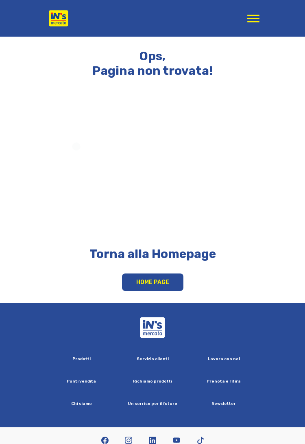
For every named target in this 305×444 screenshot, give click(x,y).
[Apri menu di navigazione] (253, 18)
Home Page (152, 282)
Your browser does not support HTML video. (152, 169)
